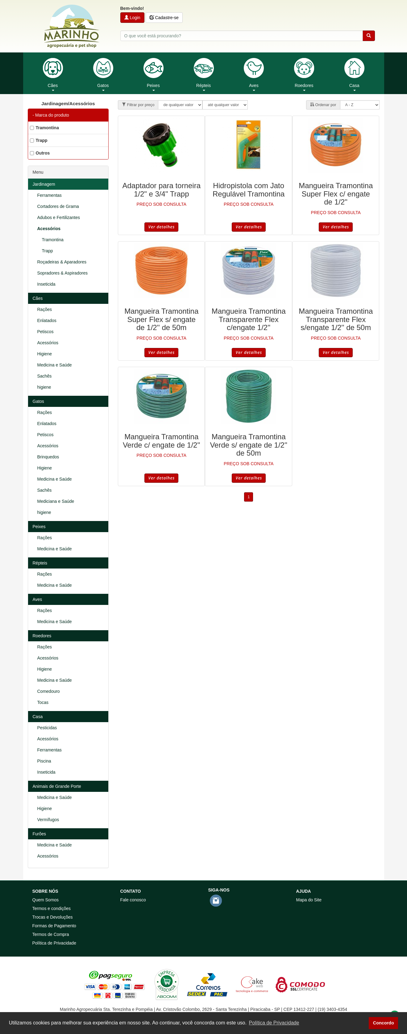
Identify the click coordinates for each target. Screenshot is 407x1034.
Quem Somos (45, 899)
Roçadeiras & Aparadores (62, 261)
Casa (38, 716)
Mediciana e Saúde (55, 501)
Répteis (40, 562)
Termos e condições (51, 908)
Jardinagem (44, 184)
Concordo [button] (383, 1022)
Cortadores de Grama (58, 206)
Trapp (39, 140)
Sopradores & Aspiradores (62, 273)
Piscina (44, 761)
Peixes (39, 526)
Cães (38, 298)
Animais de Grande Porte (57, 786)
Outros (40, 153)
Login (132, 17)
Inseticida (46, 284)
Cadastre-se (164, 17)
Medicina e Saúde (54, 364)
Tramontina (44, 127)
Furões (39, 833)
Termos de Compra (50, 934)
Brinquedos (48, 456)
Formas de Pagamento (54, 925)
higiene (44, 387)
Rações (44, 309)
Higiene (44, 353)
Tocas (43, 702)
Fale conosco (133, 899)
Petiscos (45, 331)
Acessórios (48, 228)
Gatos (38, 401)
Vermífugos (48, 819)
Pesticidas (47, 727)
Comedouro (48, 691)
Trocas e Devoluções (52, 917)
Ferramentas (49, 195)
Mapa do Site (309, 899)
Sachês (44, 376)
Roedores (42, 635)
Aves (37, 599)
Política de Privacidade (54, 943)
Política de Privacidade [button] (274, 1022)
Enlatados (46, 320)
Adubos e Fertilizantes (58, 217)
